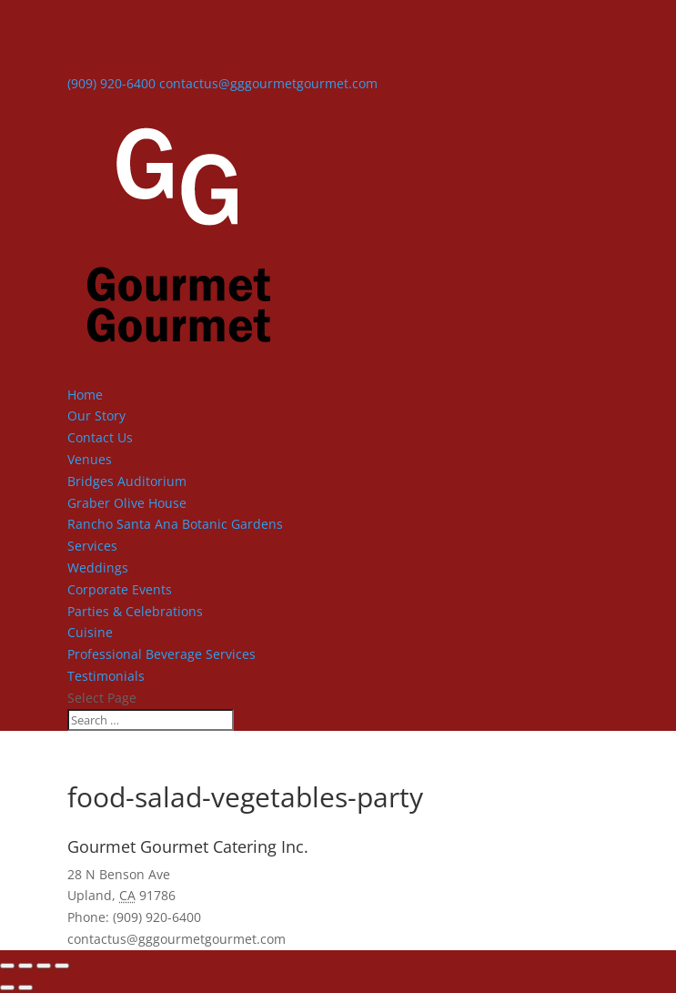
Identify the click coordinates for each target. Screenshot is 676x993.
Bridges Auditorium (127, 481)
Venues (89, 459)
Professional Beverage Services (161, 654)
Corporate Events (119, 589)
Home (85, 394)
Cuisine (90, 632)
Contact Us (100, 437)
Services (92, 545)
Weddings (97, 567)
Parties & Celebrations (135, 611)
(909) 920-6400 (111, 83)
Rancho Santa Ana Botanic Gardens (175, 523)
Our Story (96, 415)
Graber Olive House (127, 503)
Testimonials (106, 675)
